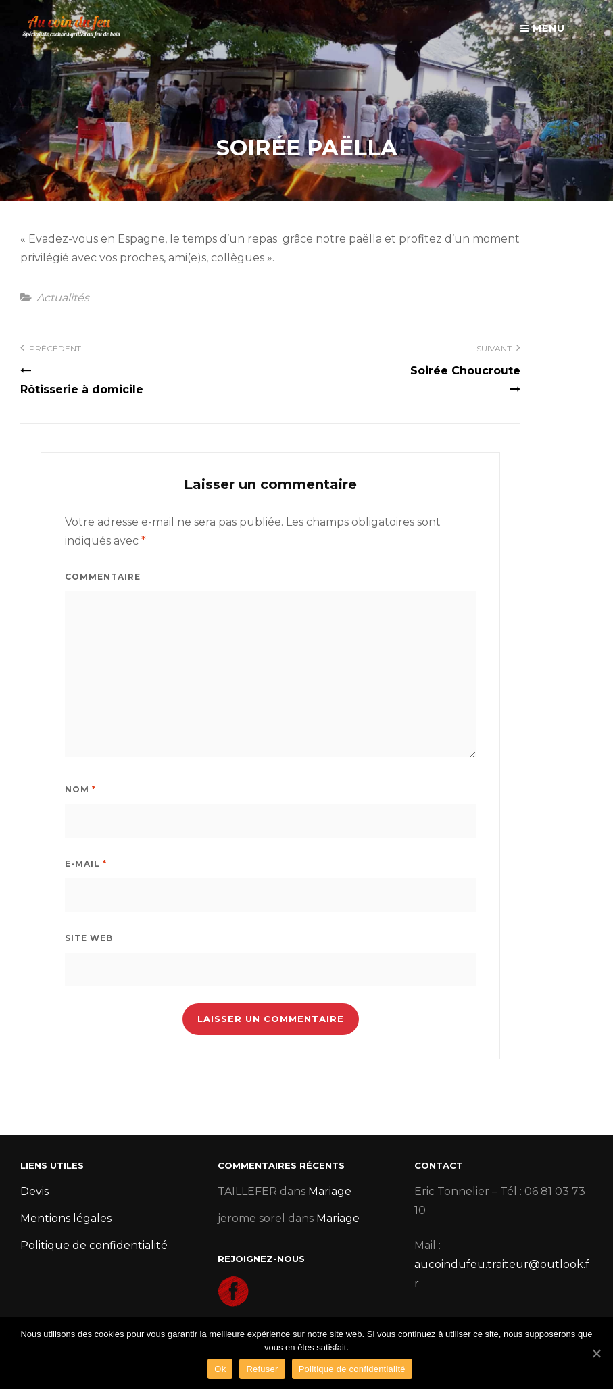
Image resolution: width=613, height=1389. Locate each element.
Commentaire (103, 577)
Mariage (329, 1191)
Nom (80, 789)
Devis (34, 1191)
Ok (220, 1369)
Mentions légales (66, 1218)
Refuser (262, 1369)
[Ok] (596, 1353)
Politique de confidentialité (94, 1245)
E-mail (86, 864)
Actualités (62, 298)
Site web (89, 938)
